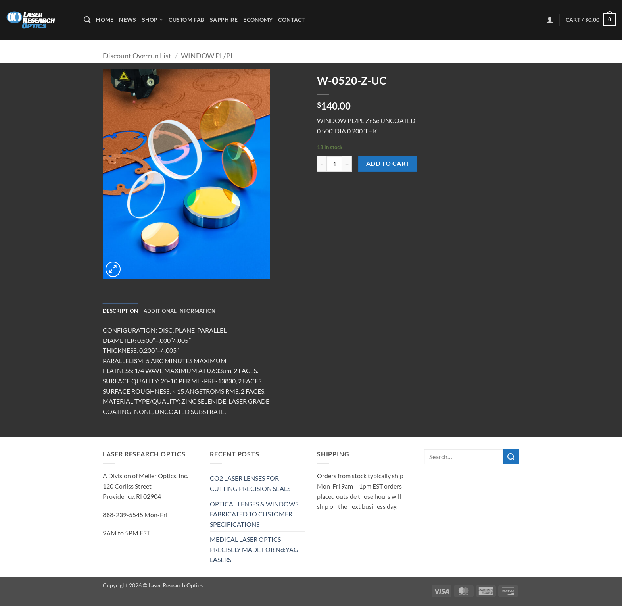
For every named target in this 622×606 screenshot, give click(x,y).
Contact (291, 19)
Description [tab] (120, 311)
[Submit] (511, 456)
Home (104, 19)
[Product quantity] (334, 164)
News (127, 19)
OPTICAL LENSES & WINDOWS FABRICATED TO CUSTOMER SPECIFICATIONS (254, 514)
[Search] (87, 20)
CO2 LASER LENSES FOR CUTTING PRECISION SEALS (250, 483)
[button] (550, 20)
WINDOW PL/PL (207, 55)
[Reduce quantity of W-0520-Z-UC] (321, 164)
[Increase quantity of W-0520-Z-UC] (347, 164)
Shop (152, 19)
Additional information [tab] (180, 311)
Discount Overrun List (137, 55)
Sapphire (224, 19)
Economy (258, 19)
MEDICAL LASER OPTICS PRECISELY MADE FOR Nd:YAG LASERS (254, 549)
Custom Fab (186, 19)
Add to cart (388, 163)
